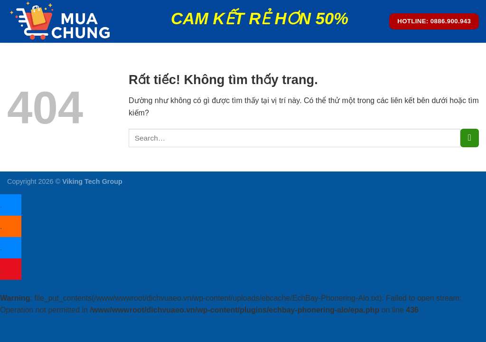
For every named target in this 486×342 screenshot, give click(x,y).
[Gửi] (469, 138)
